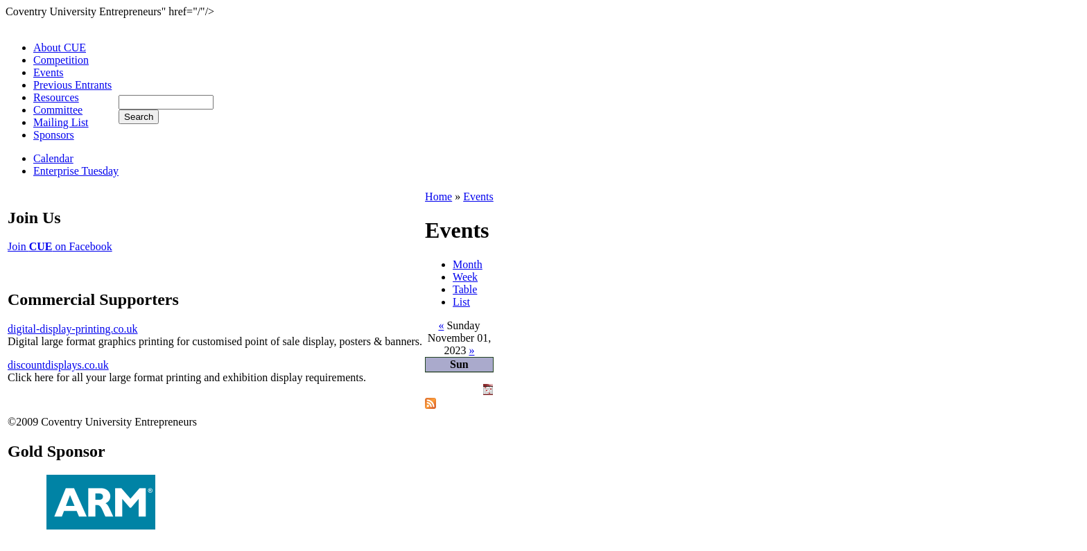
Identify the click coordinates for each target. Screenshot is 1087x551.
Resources (56, 97)
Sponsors (53, 135)
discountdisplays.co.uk (58, 365)
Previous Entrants (72, 85)
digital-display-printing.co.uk (73, 329)
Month (467, 264)
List (461, 302)
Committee (57, 110)
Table (465, 289)
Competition (61, 60)
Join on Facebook (60, 246)
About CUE (59, 47)
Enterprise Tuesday (76, 171)
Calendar (53, 158)
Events (48, 72)
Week (465, 277)
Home (438, 196)
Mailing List (61, 122)
